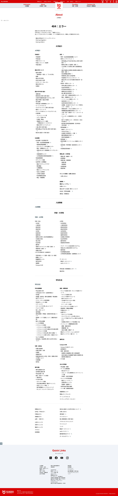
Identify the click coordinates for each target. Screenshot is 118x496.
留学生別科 (38, 261)
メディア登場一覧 (41, 117)
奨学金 (37, 362)
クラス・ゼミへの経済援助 (42, 300)
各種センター (63, 186)
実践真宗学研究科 (65, 242)
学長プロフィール (40, 61)
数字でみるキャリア (67, 298)
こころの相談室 (40, 323)
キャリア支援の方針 (67, 294)
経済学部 (38, 227)
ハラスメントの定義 (42, 331)
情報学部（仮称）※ (41, 248)
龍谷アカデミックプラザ (43, 164)
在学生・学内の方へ (40, 411)
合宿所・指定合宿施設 (67, 376)
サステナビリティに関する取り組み (45, 107)
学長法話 (38, 59)
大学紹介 (37, 50)
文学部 (37, 223)
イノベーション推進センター (69, 99)
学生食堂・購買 (65, 367)
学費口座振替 (39, 348)
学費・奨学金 (38, 346)
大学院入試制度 (41, 173)
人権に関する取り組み (41, 127)
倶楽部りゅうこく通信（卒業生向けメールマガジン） (45, 122)
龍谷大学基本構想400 (55, 465)
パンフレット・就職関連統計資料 (69, 324)
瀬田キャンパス (39, 427)
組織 (37, 76)
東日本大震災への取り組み (42, 132)
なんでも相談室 (40, 337)
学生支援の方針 (40, 291)
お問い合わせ (64, 176)
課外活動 (37, 367)
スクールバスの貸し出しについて (44, 306)
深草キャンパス (39, 424)
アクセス (37, 429)
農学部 (37, 244)
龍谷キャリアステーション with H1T (70, 332)
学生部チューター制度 (41, 302)
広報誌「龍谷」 (41, 119)
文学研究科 (63, 223)
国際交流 (62, 339)
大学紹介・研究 (43, 467)
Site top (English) (40, 40)
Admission (26, 5)
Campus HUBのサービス (67, 347)
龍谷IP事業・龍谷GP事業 (42, 100)
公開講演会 (39, 168)
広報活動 (38, 113)
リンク (61, 426)
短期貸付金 (38, 354)
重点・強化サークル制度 (42, 375)
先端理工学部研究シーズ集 (68, 133)
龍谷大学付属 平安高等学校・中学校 (58, 483)
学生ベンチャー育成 (42, 385)
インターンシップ (66, 302)
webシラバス (64, 263)
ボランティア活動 (40, 160)
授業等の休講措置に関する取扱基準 (71, 353)
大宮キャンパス (39, 422)
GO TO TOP (1, 443)
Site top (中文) (40, 42)
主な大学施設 (63, 364)
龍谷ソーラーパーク (41, 109)
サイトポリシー (64, 416)
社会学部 (38, 242)
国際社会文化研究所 (67, 91)
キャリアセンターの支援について (69, 306)
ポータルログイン (64, 436)
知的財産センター (66, 101)
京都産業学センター (42, 154)
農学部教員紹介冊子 (67, 135)
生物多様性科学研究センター (69, 103)
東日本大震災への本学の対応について (69, 409)
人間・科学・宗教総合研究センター (71, 95)
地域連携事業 (39, 158)
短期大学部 (38, 250)
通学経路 (38, 312)
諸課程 (37, 263)
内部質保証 (63, 166)
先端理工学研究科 (65, 237)
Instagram (67, 457)
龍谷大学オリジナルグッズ (43, 125)
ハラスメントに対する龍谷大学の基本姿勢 (47, 329)
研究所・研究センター (66, 83)
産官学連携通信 (65, 137)
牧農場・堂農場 (65, 384)
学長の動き (38, 64)
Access (110, 1)
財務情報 (63, 158)
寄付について (78, 1)
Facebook (56, 457)
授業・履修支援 (65, 351)
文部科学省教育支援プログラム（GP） (45, 98)
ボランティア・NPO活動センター (45, 146)
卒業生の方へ (64, 310)
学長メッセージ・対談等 (42, 63)
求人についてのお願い (67, 314)
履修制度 (63, 250)
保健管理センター (64, 391)
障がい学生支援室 (40, 321)
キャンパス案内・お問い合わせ (68, 173)
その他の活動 (39, 379)
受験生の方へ (38, 409)
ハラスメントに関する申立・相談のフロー (47, 335)
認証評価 (63, 168)
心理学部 (38, 225)
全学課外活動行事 (40, 371)
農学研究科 (63, 241)
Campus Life (91, 5)
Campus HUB (39, 265)
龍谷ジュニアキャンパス (43, 170)
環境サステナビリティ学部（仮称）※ (45, 246)
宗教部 (37, 86)
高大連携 (38, 101)
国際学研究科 (64, 235)
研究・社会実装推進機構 (43, 142)
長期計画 (38, 94)
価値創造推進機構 (41, 144)
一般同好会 (38, 377)
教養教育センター (40, 259)
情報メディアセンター (65, 394)
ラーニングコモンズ (41, 105)
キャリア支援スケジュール (68, 296)
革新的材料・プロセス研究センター (71, 108)
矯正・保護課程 (41, 177)
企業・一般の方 (70, 1)
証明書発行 (63, 349)
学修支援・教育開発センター (43, 103)
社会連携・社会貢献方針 (42, 140)
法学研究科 (63, 231)
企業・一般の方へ (39, 419)
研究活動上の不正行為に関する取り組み (46, 129)
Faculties (75, 5)
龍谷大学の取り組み (40, 91)
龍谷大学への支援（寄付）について (69, 189)
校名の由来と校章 (40, 80)
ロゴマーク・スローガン (42, 82)
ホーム (1, 20)
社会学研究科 (64, 239)
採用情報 (37, 432)
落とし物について (40, 310)
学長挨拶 (38, 57)
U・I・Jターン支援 (66, 304)
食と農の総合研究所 (67, 93)
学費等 (37, 352)
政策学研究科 (64, 233)
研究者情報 (63, 127)
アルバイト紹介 (40, 308)
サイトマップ (63, 424)
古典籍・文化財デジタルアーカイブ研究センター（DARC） (72, 105)
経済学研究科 (64, 227)
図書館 (61, 181)
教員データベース (66, 129)
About (43, 5)
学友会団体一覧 (40, 373)
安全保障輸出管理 (66, 74)
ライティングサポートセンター (67, 399)
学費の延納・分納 (40, 350)
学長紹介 (37, 54)
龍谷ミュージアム (64, 184)
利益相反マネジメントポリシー (69, 78)
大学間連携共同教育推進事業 (44, 156)
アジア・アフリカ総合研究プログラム (70, 246)
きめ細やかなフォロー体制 (68, 300)
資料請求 (62, 414)
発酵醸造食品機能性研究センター (70, 110)
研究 (61, 54)
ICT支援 (63, 359)
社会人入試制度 (41, 172)
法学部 (37, 231)
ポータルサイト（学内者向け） (57, 476)
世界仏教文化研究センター (68, 85)
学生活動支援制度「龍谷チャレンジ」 (46, 383)
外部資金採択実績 (65, 148)
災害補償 (38, 360)
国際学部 (38, 235)
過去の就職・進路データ (68, 330)
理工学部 (38, 241)
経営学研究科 (64, 229)
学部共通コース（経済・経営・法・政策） (46, 255)
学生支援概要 (38, 288)
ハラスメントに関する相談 (43, 327)
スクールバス (39, 304)
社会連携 (37, 138)
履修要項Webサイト (65, 434)
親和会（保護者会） (65, 193)
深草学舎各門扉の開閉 (66, 386)
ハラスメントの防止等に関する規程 (46, 333)
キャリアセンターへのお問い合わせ (71, 316)
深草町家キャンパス (67, 382)
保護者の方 (62, 1)
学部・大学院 (39, 217)
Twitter (50, 457)
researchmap (65, 131)
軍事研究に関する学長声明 (68, 76)
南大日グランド (65, 371)
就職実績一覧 (65, 328)
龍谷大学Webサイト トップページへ (45, 38)
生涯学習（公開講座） (41, 162)
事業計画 (64, 162)
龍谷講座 (39, 166)
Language (102, 1)
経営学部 (38, 229)
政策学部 (38, 233)
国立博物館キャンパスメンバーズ (45, 387)
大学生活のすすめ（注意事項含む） (45, 293)
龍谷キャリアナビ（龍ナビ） (68, 334)
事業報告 (64, 164)
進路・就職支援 (64, 288)
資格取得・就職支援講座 (67, 308)
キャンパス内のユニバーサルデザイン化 (46, 111)
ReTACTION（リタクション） (57, 480)
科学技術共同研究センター (68, 89)
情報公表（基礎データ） (67, 156)
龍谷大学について (39, 70)
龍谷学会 (62, 271)
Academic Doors (54, 482)
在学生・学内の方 (47, 1)
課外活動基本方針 (40, 369)
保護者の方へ (38, 416)
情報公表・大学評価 (65, 154)
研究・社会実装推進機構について (69, 57)
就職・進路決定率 (66, 326)
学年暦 (37, 294)
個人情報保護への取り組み (66, 419)
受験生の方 (39, 1)
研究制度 (63, 139)
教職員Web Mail (54, 475)
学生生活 (37, 284)
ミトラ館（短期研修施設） (67, 388)
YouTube (61, 457)
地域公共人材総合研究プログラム (69, 248)
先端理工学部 (39, 239)
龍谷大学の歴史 (40, 78)
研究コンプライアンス (66, 59)
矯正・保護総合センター (43, 148)
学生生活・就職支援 (44, 472)
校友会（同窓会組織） (65, 191)
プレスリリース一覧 (42, 115)
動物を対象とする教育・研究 (69, 64)
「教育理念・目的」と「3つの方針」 (45, 74)
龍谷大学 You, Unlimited (59, 7)
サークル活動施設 (65, 368)
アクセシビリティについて (66, 421)
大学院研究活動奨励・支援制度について (71, 253)
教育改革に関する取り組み (42, 96)
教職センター (39, 257)
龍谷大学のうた (40, 84)
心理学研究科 (64, 225)
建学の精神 (38, 72)
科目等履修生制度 (41, 175)
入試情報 (37, 207)
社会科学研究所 (65, 87)
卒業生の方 (55, 1)
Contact (106, 1)
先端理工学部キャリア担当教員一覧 (71, 322)
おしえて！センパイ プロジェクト (45, 389)
